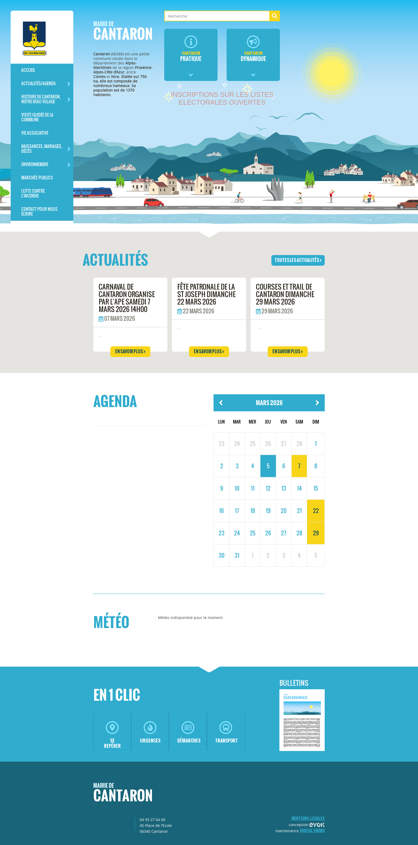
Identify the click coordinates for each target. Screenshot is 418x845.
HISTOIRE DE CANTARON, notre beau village (46, 99)
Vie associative (34, 133)
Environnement (46, 164)
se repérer (112, 735)
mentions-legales (308, 818)
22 (316, 511)
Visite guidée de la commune (37, 117)
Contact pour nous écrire (39, 211)
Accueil (28, 70)
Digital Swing (312, 830)
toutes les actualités (298, 260)
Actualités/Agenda (46, 83)
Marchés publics (37, 178)
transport (226, 732)
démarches (188, 732)
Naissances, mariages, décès (46, 148)
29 (316, 533)
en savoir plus (130, 351)
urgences (150, 732)
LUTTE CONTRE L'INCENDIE (33, 193)
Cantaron (123, 32)
